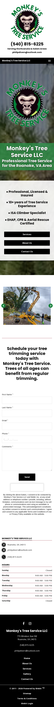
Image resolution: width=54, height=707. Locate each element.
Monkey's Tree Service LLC (16, 60)
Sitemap (27, 693)
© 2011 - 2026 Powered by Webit (26, 688)
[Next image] (51, 306)
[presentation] (27, 487)
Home (27, 658)
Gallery (27, 673)
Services (27, 234)
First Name (7, 394)
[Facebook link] (24, 623)
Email (4, 420)
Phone (5, 433)
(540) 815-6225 (27, 44)
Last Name (7, 407)
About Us (27, 243)
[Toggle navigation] (49, 61)
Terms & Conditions (27, 698)
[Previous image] (3, 306)
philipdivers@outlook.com (27, 52)
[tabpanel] (27, 306)
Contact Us (27, 251)
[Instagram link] (30, 623)
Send (27, 477)
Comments (7, 446)
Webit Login (27, 703)
